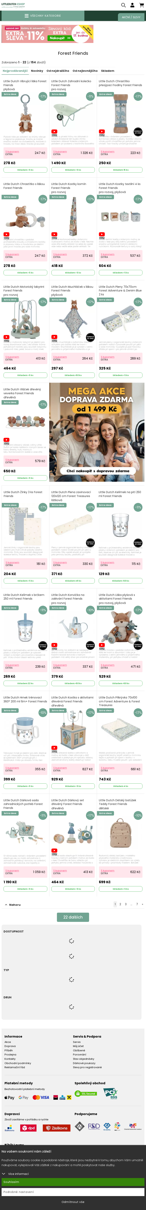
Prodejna (10, 1055)
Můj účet (78, 1046)
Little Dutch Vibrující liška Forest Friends (25, 85)
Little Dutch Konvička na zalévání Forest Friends (67, 599)
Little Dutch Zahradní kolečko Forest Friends (71, 85)
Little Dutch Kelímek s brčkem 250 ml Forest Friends (24, 597)
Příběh (9, 1050)
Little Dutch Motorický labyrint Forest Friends (24, 291)
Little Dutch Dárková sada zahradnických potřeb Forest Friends (23, 806)
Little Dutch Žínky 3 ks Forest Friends (23, 494)
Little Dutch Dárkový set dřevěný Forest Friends (67, 804)
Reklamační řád (15, 1067)
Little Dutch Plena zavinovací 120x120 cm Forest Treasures (71, 496)
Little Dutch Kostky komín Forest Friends (68, 188)
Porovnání (79, 1055)
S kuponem (12, 151)
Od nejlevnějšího (85, 71)
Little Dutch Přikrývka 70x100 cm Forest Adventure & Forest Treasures (119, 704)
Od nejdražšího (58, 71)
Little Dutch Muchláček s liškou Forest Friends (72, 291)
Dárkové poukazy (84, 1063)
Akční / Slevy (131, 17)
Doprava (10, 1046)
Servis (77, 1042)
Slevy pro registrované (87, 1067)
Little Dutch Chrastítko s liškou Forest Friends (24, 186)
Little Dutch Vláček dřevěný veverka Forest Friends (22, 394)
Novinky (37, 71)
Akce (8, 1042)
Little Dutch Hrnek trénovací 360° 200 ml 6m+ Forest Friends (25, 700)
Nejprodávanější (15, 71)
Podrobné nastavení (19, 1192)
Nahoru (13, 905)
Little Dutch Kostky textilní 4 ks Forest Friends (120, 188)
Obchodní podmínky (18, 1063)
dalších (73, 917)
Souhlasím (11, 1182)
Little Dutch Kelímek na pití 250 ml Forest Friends (120, 494)
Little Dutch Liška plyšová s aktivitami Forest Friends (117, 599)
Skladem (107, 71)
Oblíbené (79, 1050)
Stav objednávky (83, 1059)
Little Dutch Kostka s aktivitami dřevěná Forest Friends (72, 702)
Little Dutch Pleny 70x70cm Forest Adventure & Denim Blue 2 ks (120, 293)
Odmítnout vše (73, 1202)
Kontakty (10, 1059)
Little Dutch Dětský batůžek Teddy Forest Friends (117, 804)
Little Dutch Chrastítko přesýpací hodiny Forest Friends (120, 83)
